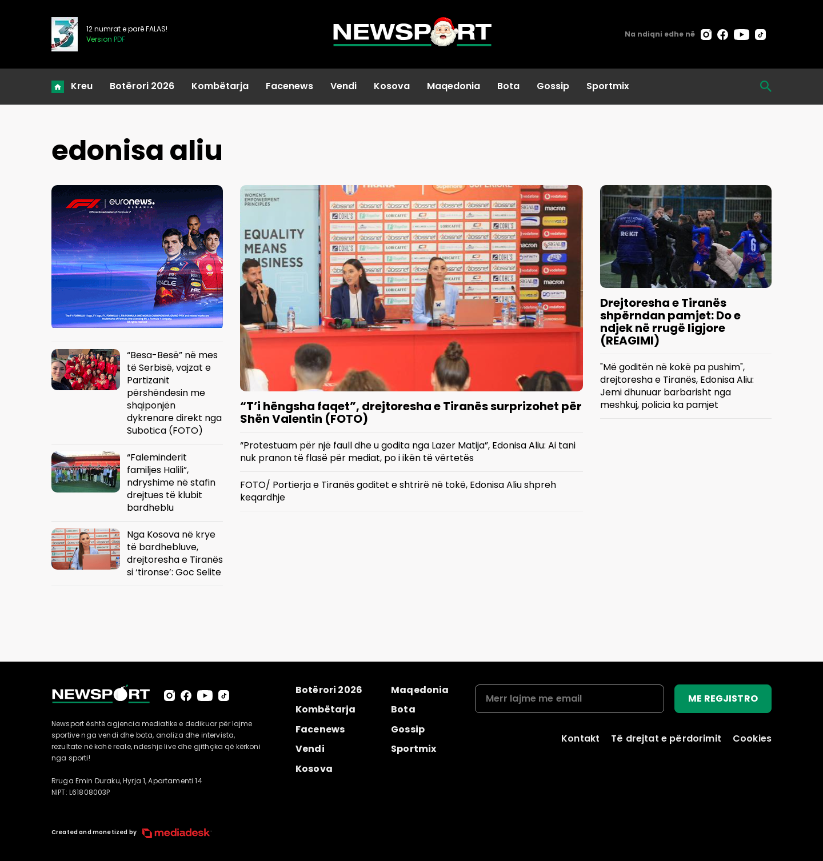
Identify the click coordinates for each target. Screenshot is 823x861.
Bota (508, 86)
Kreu (82, 86)
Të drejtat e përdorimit (666, 738)
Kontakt (580, 738)
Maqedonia (453, 86)
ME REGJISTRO (723, 698)
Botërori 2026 (142, 86)
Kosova (392, 86)
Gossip (553, 86)
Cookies (752, 738)
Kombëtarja (220, 86)
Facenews (289, 86)
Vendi (343, 86)
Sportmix (607, 86)
